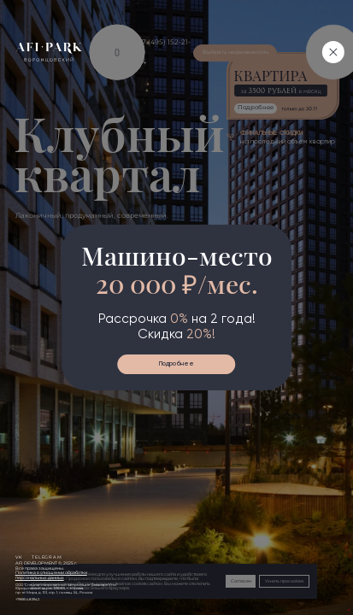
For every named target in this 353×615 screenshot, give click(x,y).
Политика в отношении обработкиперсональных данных (51, 575)
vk (19, 556)
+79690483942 (27, 599)
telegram (47, 556)
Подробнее (176, 363)
